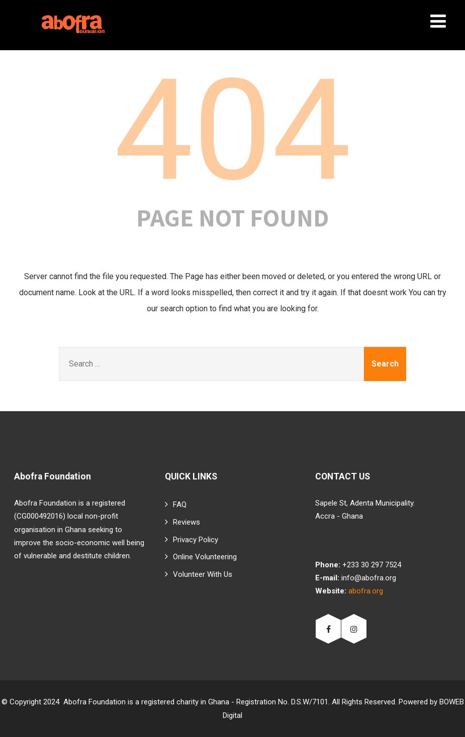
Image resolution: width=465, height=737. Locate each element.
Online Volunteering (205, 556)
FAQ (180, 504)
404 (232, 130)
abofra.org (365, 590)
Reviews (186, 522)
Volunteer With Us (202, 574)
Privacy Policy (195, 539)
